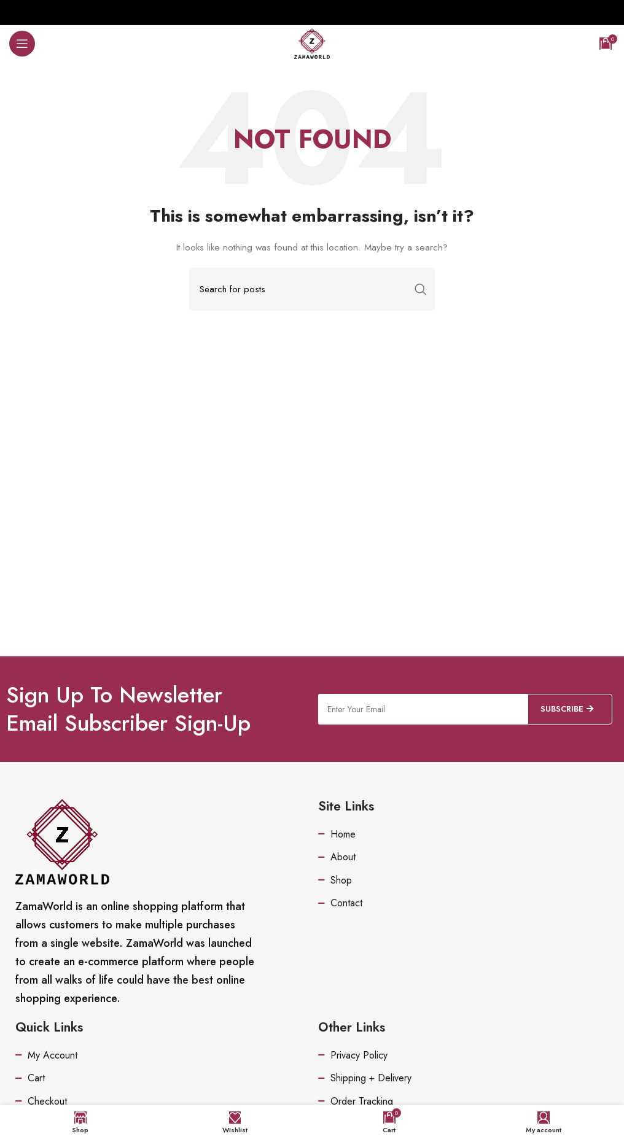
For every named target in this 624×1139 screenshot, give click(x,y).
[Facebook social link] (281, 12)
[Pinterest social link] (311, 12)
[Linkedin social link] (326, 12)
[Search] (312, 289)
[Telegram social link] (342, 12)
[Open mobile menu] (22, 43)
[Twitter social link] (295, 12)
